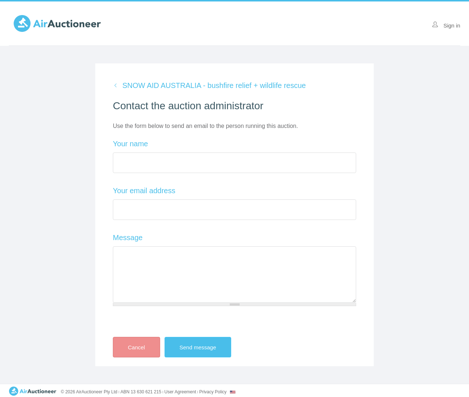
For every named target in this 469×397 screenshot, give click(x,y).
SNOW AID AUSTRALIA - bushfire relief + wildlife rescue (214, 85)
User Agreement (180, 391)
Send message (204, 347)
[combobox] (232, 392)
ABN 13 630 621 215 (141, 391)
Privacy (213, 391)
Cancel (136, 347)
